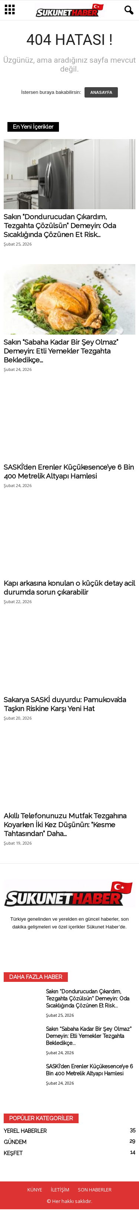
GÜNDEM (15, 1143)
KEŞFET (13, 1154)
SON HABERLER (95, 1190)
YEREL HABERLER (25, 1132)
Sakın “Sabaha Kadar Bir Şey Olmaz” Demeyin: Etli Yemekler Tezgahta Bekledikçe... (61, 352)
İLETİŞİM (60, 1190)
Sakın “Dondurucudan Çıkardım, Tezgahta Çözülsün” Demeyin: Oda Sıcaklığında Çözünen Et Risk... (60, 226)
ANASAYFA (101, 93)
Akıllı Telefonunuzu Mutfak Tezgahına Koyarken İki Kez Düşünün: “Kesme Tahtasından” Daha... (65, 825)
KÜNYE (34, 1190)
